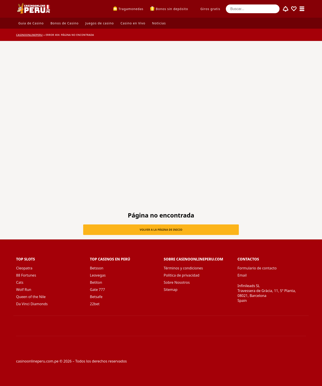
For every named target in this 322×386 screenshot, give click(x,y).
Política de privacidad (181, 275)
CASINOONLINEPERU (29, 34)
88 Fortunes (26, 275)
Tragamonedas (131, 9)
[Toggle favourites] (294, 9)
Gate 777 (97, 289)
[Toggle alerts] (286, 9)
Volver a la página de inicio (161, 230)
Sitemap (171, 289)
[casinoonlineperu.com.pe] (34, 8)
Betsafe (96, 296)
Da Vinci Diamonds (32, 303)
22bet (95, 303)
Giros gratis (210, 9)
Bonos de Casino (65, 23)
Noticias (159, 23)
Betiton (96, 282)
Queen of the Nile (31, 296)
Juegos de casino (99, 23)
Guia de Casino (31, 23)
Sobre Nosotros (177, 282)
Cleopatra (24, 268)
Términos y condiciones (183, 268)
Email (242, 275)
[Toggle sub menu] (302, 9)
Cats (19, 282)
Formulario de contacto (257, 268)
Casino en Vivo (133, 23)
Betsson (96, 268)
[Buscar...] (253, 8)
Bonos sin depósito (172, 9)
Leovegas (98, 275)
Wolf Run (23, 289)
